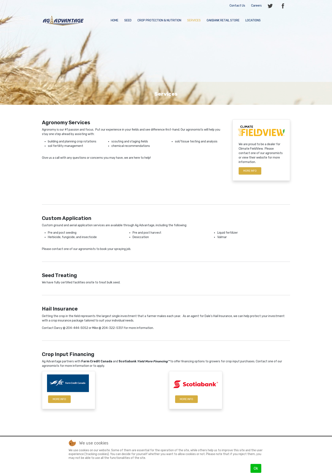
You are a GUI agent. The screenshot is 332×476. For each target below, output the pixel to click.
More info (250, 170)
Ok (256, 468)
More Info (59, 399)
